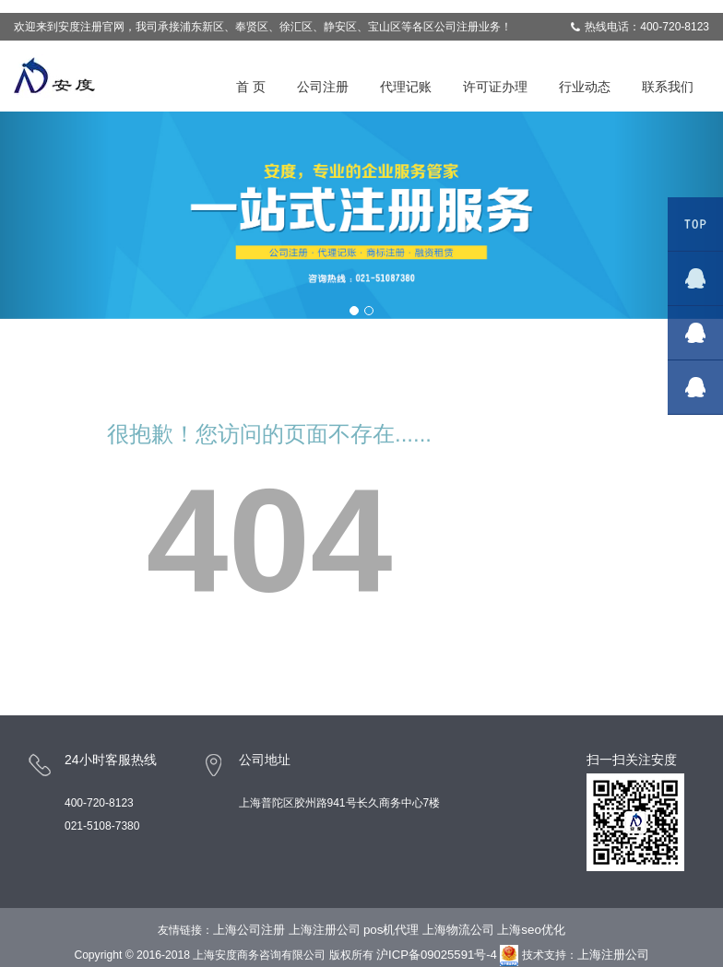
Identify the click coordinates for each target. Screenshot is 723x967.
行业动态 (584, 86)
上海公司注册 (249, 930)
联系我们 (667, 86)
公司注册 (323, 86)
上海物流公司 (458, 930)
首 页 (251, 86)
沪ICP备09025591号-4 (436, 954)
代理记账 (406, 86)
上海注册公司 (324, 930)
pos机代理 (391, 930)
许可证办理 (495, 86)
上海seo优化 (531, 930)
